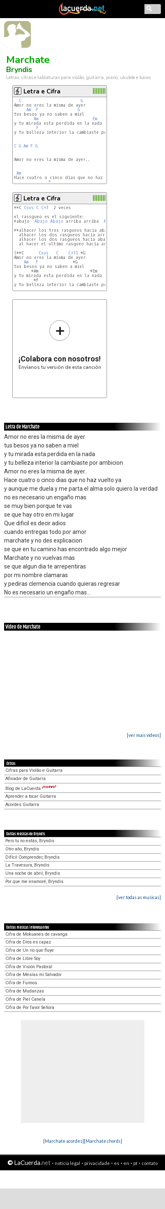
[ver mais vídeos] (144, 735)
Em (95, 118)
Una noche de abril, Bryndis (32, 873)
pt (135, 1163)
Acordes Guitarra (22, 804)
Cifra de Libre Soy (22, 958)
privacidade (97, 1163)
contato (150, 1163)
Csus (29, 207)
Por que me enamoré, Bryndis (34, 881)
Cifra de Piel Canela (25, 999)
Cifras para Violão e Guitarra (34, 770)
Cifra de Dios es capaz (28, 942)
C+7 (45, 207)
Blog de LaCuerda (30, 788)
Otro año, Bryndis (22, 849)
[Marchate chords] (103, 1141)
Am (28, 109)
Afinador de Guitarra (25, 778)
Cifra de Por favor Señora (29, 1007)
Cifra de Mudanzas (24, 991)
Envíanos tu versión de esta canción (60, 344)
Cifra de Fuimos (21, 982)
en (126, 1163)
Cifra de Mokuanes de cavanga (36, 934)
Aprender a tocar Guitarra (30, 796)
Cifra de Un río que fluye (29, 950)
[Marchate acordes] (63, 1141)
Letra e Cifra (41, 91)
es (116, 1163)
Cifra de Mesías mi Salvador (33, 974)
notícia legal (67, 1163)
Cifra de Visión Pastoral (28, 966)
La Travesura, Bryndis (27, 865)
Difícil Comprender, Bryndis (32, 857)
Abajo (41, 221)
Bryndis (19, 70)
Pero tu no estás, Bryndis (29, 840)
